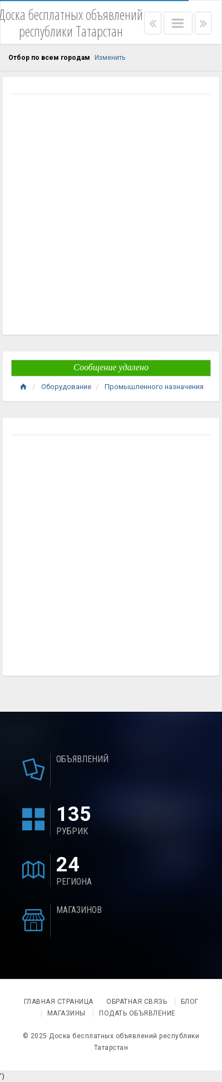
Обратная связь (136, 1002)
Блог (190, 1002)
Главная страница (60, 1002)
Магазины (66, 1013)
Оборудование (66, 386)
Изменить (110, 58)
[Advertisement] (111, 215)
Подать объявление (137, 1013)
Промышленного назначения (154, 386)
